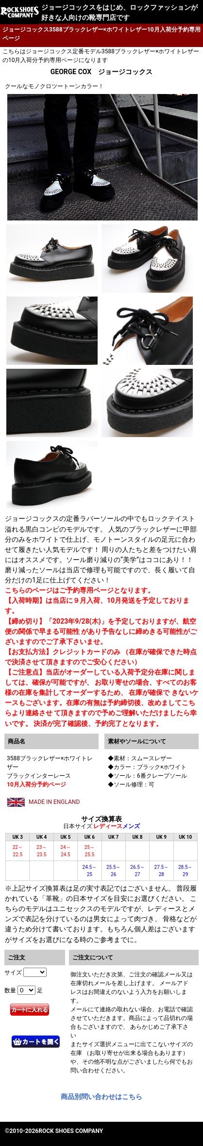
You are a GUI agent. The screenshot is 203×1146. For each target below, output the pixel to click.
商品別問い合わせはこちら (101, 1096)
